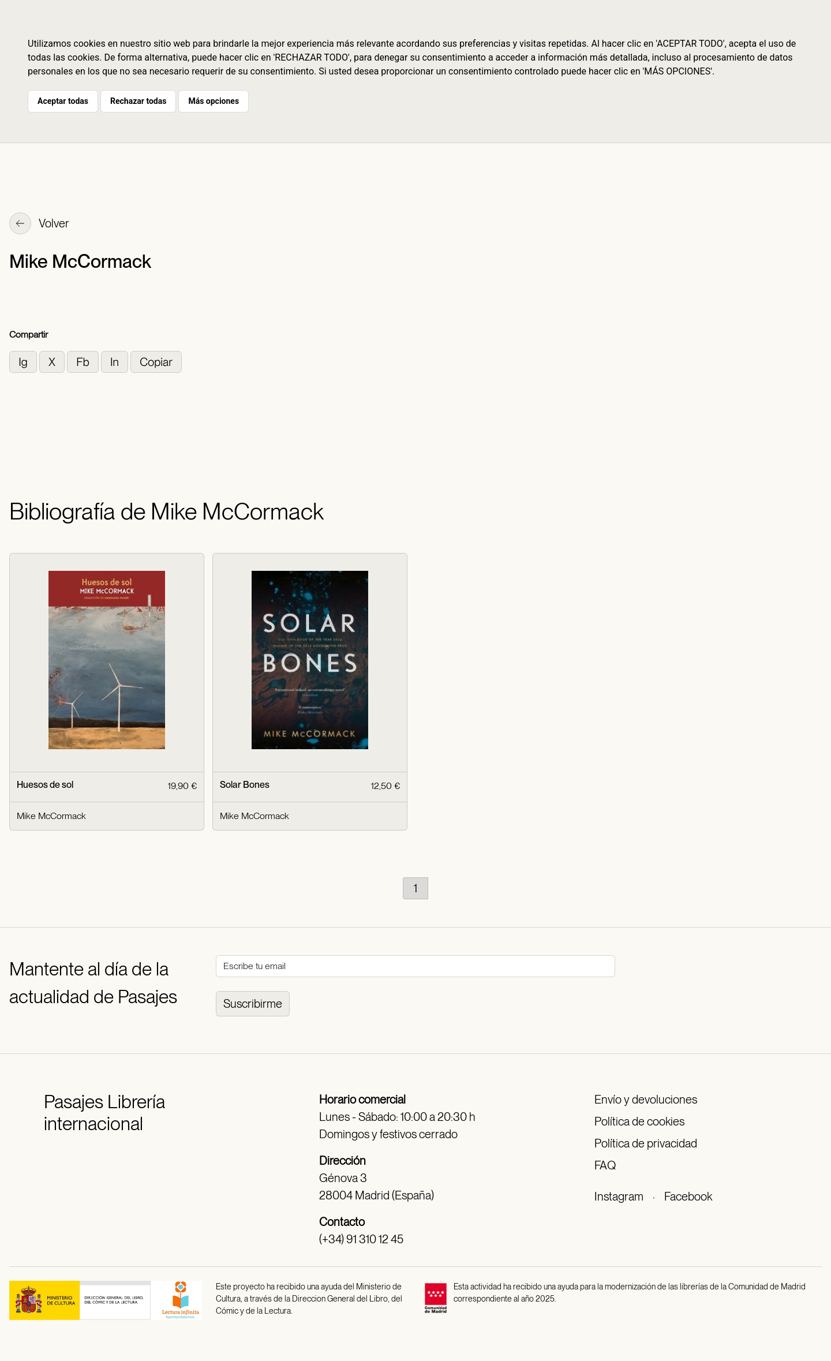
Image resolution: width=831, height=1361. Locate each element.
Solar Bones (244, 784)
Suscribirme (252, 1004)
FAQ (605, 1165)
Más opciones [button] (213, 101)
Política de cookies (639, 1121)
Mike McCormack (51, 815)
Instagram (618, 1196)
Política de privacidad (645, 1143)
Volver (39, 224)
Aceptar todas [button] (63, 101)
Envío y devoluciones (645, 1099)
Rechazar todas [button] (138, 101)
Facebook (688, 1196)
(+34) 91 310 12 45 (361, 1239)
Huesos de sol (45, 784)
